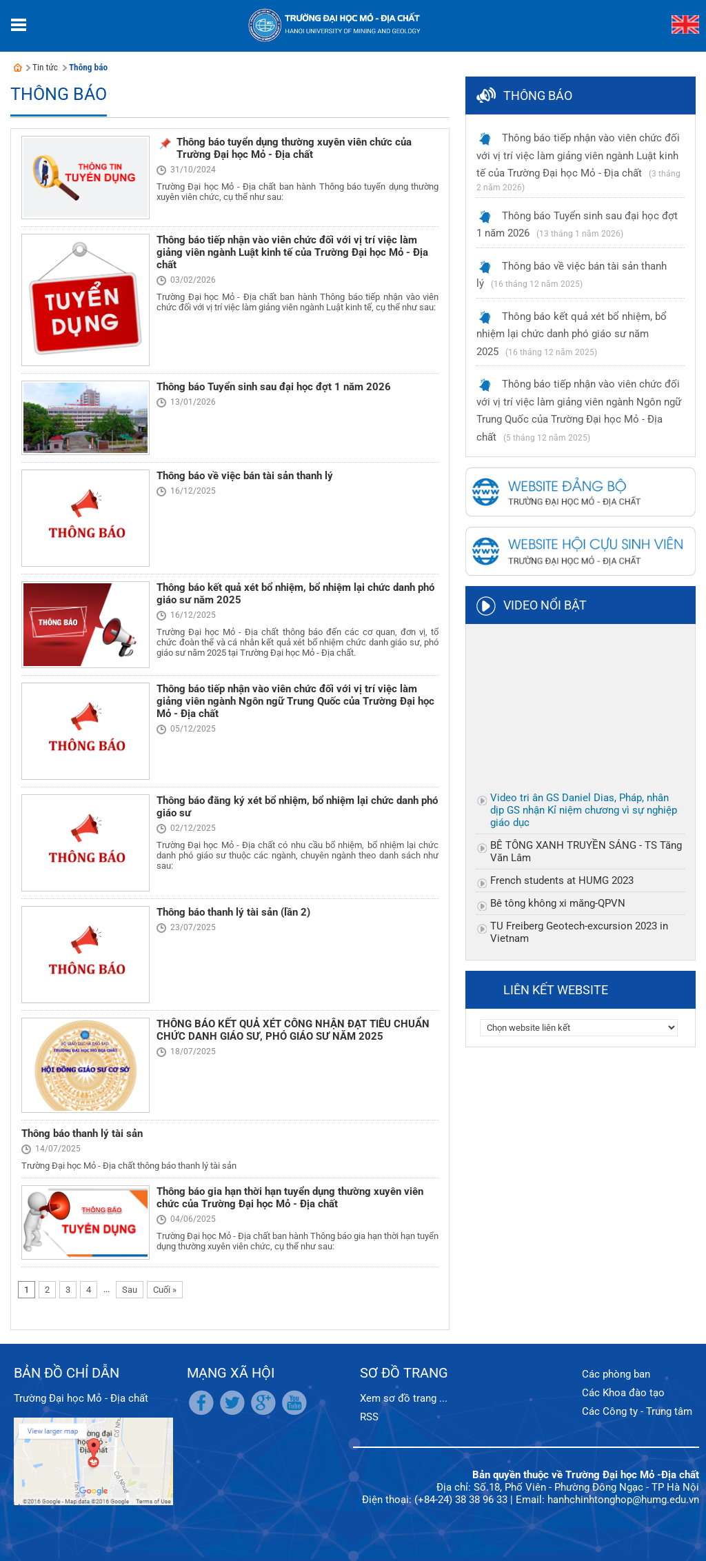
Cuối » (164, 1290)
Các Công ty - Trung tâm (637, 1411)
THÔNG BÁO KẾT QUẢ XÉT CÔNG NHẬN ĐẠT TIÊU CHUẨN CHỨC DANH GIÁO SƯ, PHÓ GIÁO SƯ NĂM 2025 (293, 1030)
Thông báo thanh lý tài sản (82, 1133)
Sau (129, 1290)
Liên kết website (555, 990)
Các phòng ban (616, 1374)
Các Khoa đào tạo (623, 1393)
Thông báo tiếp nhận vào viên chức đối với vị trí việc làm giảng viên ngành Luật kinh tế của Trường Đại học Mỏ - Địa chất (292, 252)
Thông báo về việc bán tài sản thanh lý (245, 476)
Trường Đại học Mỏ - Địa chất (81, 1398)
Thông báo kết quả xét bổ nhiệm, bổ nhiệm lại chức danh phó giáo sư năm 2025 (571, 334)
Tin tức (45, 67)
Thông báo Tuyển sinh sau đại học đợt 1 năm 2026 (274, 387)
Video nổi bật (545, 605)
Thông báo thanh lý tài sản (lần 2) (233, 912)
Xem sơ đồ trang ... (403, 1398)
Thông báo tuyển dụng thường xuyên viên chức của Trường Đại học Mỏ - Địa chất (294, 148)
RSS (369, 1417)
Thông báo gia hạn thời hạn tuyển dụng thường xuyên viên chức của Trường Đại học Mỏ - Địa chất (290, 1197)
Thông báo (88, 67)
